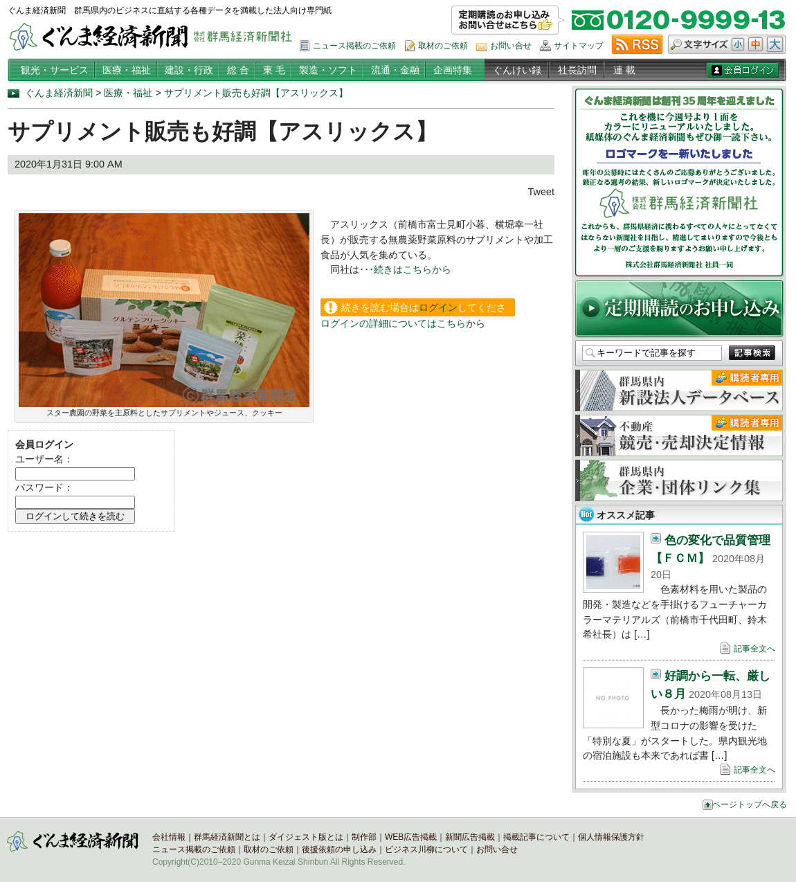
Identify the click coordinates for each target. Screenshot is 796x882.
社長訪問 (577, 69)
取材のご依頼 (443, 46)
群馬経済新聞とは (227, 837)
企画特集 (452, 69)
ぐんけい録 (517, 69)
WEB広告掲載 (411, 837)
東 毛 (274, 69)
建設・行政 (189, 69)
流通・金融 (395, 69)
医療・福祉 (126, 69)
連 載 (624, 69)
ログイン (438, 307)
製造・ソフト (328, 69)
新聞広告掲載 (470, 837)
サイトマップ (579, 46)
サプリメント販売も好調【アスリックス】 (256, 92)
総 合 (238, 69)
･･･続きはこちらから (405, 269)
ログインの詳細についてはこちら (393, 323)
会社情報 (169, 837)
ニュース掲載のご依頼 (354, 46)
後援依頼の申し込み (339, 849)
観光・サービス (55, 69)
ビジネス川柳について (426, 849)
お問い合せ (511, 46)
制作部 (364, 837)
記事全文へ (754, 649)
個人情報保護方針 (611, 837)
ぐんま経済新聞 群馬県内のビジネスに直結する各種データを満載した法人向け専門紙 (170, 10)
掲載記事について (536, 837)
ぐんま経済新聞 (59, 92)
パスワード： (44, 487)
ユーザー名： (44, 459)
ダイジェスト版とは (306, 837)
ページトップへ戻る (749, 804)
